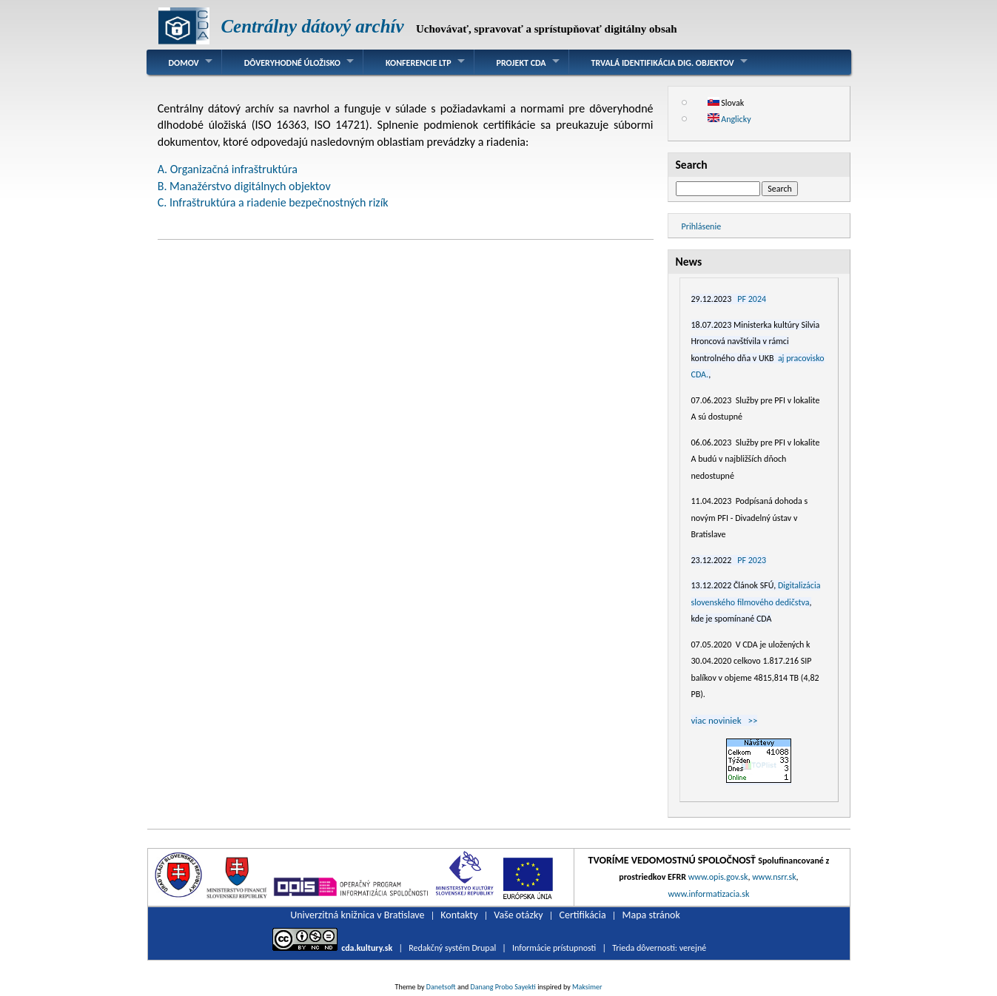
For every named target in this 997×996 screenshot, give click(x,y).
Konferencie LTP (418, 63)
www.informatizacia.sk (708, 894)
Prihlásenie (702, 226)
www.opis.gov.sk (718, 877)
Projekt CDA (521, 63)
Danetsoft (441, 987)
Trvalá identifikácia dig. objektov (662, 63)
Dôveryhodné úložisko (292, 63)
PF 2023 (751, 560)
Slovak (726, 103)
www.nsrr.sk (774, 877)
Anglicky (729, 119)
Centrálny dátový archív (312, 26)
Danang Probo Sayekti (502, 987)
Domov (184, 63)
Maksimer (587, 987)
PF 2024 (751, 299)
